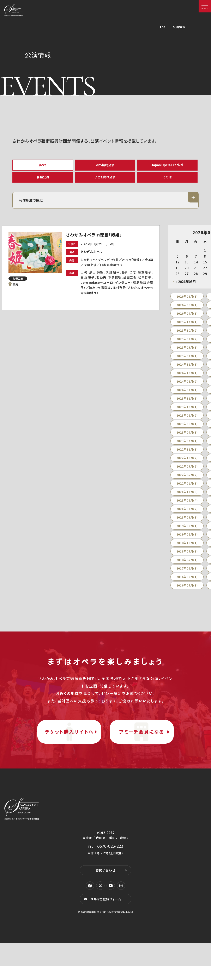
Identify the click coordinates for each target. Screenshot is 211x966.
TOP (162, 27)
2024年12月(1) (187, 371)
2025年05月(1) (187, 354)
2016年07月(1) (187, 592)
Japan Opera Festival (167, 165)
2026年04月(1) (187, 320)
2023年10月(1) (187, 413)
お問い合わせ (105, 893)
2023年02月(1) (187, 447)
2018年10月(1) (187, 549)
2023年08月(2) (187, 422)
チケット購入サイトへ (69, 746)
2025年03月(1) (187, 362)
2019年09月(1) (187, 532)
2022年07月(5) (187, 473)
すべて (42, 165)
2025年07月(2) (187, 345)
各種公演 (42, 181)
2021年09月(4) (187, 507)
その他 (167, 181)
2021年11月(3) (187, 498)
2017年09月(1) (187, 575)
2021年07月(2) (187, 515)
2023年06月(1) (187, 430)
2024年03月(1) (187, 396)
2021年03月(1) (187, 524)
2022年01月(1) (187, 490)
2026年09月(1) (187, 303)
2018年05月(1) (187, 566)
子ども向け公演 (105, 181)
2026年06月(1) (187, 311)
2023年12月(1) (187, 405)
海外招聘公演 (105, 165)
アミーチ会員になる (141, 746)
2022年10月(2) (187, 464)
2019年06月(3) (187, 541)
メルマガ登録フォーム (106, 922)
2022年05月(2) (187, 481)
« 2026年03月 (186, 288)
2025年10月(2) (187, 337)
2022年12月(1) (187, 456)
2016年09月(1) (187, 583)
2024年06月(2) (187, 388)
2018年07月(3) (187, 558)
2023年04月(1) (187, 439)
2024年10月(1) (187, 379)
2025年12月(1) (187, 328)
